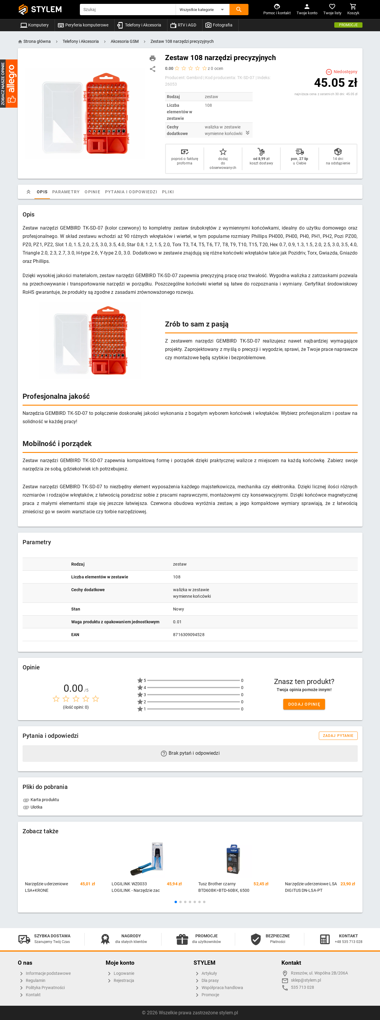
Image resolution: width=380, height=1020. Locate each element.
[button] (202, 9)
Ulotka (33, 807)
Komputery (34, 25)
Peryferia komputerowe (82, 25)
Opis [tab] (42, 191)
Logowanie (120, 973)
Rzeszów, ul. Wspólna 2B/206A (319, 973)
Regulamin (31, 980)
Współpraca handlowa (218, 987)
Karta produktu (41, 799)
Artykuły (205, 973)
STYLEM (46, 9)
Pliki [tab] (168, 191)
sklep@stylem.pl (306, 980)
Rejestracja (120, 980)
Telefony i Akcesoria (139, 25)
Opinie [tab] (92, 191)
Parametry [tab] (66, 191)
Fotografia (218, 25)
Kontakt (29, 995)
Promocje (348, 25)
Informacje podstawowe (44, 973)
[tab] (28, 192)
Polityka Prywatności (41, 987)
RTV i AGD (183, 25)
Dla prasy (206, 980)
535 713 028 (302, 987)
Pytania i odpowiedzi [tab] (131, 191)
